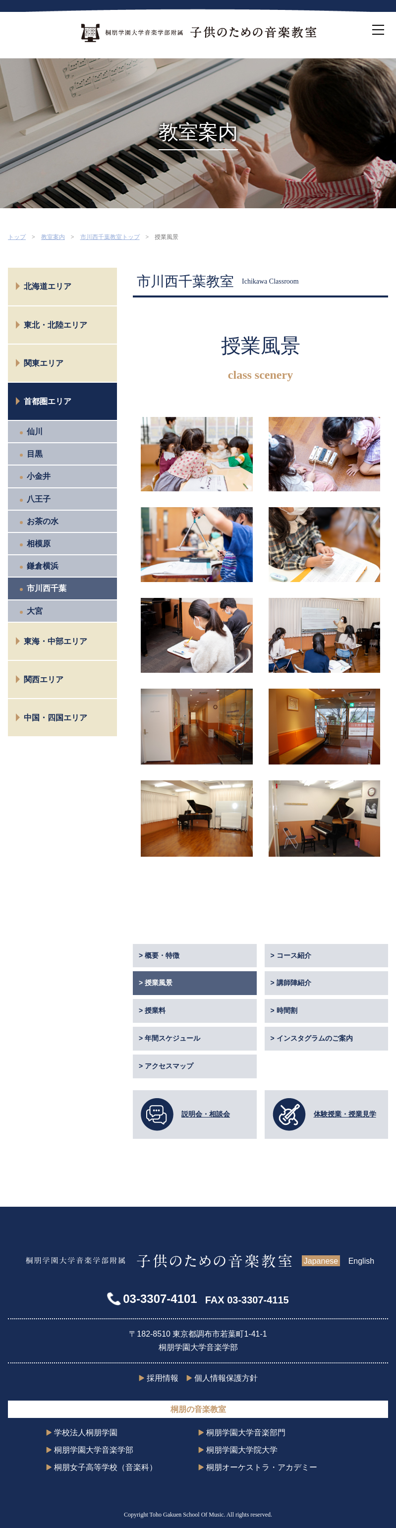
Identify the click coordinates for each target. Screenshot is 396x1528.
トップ (17, 237)
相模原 (39, 543)
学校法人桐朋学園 (85, 1432)
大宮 (35, 611)
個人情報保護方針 (226, 1378)
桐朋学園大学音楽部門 (245, 1432)
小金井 (39, 476)
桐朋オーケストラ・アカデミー (261, 1467)
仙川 (35, 431)
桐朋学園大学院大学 (242, 1450)
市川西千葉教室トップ (110, 237)
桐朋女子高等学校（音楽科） (105, 1467)
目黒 (35, 454)
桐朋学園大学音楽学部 (93, 1450)
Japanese (321, 1261)
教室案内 (53, 237)
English (361, 1261)
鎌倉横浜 (42, 566)
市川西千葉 (46, 588)
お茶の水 (42, 521)
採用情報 (162, 1378)
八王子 (39, 499)
